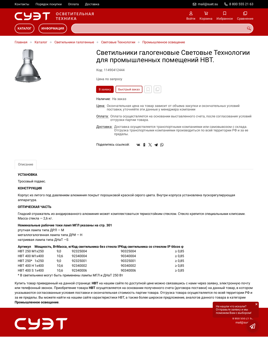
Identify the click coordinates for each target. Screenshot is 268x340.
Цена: (100, 106)
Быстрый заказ (129, 89)
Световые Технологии (118, 42)
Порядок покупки (49, 4)
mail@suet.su (208, 4)
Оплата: (102, 116)
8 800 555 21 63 (241, 4)
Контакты (22, 4)
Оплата (73, 4)
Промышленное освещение (163, 42)
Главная (21, 42)
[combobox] (162, 28)
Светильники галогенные (74, 42)
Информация (52, 28)
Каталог (24, 28)
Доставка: (104, 127)
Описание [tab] (25, 164)
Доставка (92, 4)
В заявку (105, 89)
